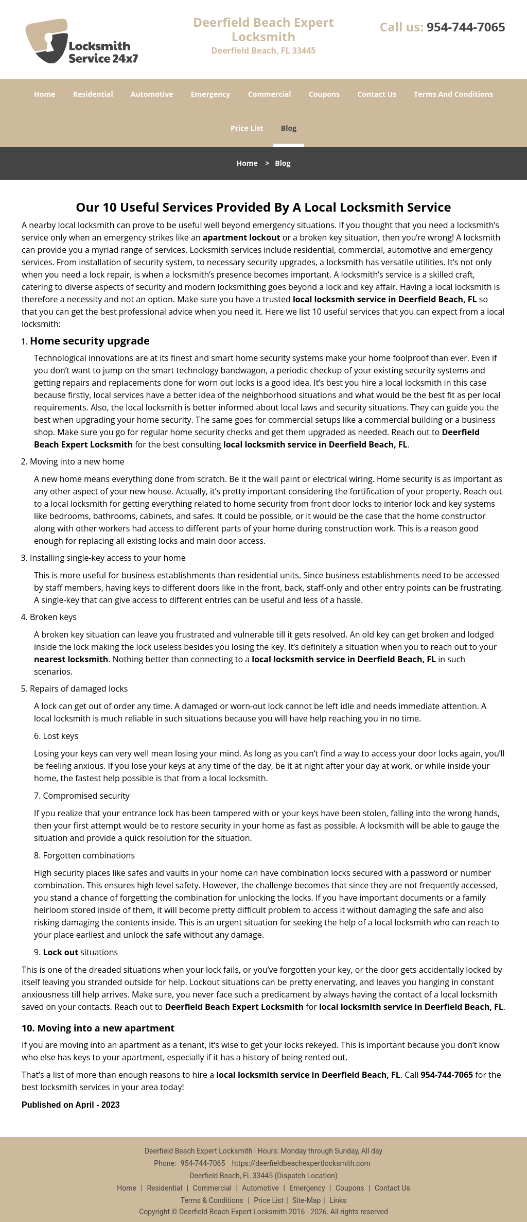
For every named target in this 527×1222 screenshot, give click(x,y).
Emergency (211, 94)
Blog (288, 128)
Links (337, 1200)
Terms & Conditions (212, 1200)
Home (44, 94)
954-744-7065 (466, 26)
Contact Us (376, 94)
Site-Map (306, 1200)
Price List (247, 128)
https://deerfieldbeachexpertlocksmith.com (301, 1163)
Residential (93, 94)
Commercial (269, 94)
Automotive (152, 94)
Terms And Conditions (453, 94)
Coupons (324, 94)
